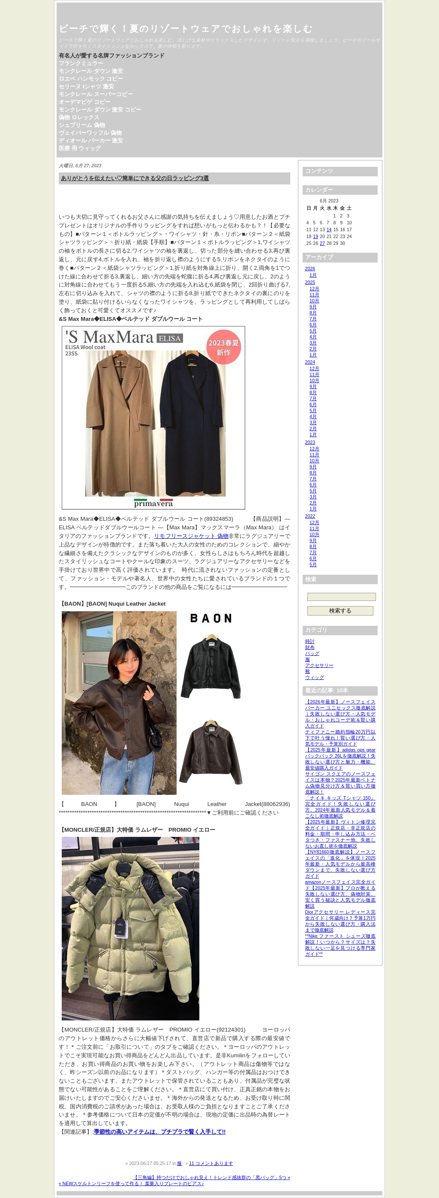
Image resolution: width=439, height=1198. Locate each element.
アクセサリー (319, 665)
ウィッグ (314, 677)
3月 (313, 342)
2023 (310, 442)
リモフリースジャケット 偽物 (191, 536)
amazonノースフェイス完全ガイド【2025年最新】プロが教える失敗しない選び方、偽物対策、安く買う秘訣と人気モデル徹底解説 (340, 893)
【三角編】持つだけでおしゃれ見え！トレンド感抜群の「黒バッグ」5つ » (211, 1177)
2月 (313, 348)
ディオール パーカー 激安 (91, 140)
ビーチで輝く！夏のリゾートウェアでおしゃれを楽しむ (186, 28)
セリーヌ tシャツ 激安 (86, 86)
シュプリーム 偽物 (82, 125)
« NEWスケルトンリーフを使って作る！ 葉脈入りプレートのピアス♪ (131, 1183)
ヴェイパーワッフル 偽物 (90, 133)
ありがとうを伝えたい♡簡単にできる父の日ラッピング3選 (135, 178)
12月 (314, 288)
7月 (313, 318)
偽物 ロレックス (79, 117)
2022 (310, 516)
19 (315, 236)
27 (322, 243)
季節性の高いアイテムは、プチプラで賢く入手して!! (160, 1132)
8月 (313, 312)
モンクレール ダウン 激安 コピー (100, 109)
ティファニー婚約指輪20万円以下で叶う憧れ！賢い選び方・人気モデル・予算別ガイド (340, 737)
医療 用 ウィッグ (80, 148)
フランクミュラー (81, 63)
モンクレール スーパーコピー (96, 94)
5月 (313, 330)
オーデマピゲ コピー (85, 102)
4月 (313, 336)
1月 (313, 275)
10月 (314, 300)
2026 (310, 268)
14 (329, 229)
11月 (314, 294)
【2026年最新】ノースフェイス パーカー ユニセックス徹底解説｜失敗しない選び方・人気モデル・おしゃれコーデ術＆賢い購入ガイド (340, 713)
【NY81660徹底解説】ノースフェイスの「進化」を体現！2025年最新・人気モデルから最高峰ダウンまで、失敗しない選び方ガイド (340, 863)
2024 (310, 362)
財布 (310, 647)
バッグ (312, 653)
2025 (310, 282)
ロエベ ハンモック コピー (91, 78)
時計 (310, 641)
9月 (313, 306)
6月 (313, 324)
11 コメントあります (211, 1163)
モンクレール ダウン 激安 (91, 71)
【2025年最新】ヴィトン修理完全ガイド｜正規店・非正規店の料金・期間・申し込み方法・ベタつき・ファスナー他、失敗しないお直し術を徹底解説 (340, 833)
